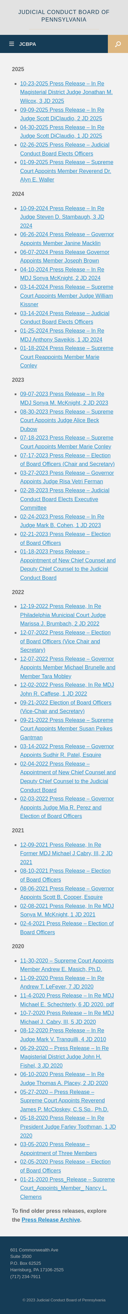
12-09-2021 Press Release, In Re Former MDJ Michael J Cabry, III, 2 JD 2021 (66, 853)
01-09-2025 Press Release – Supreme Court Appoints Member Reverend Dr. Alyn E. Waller (66, 171)
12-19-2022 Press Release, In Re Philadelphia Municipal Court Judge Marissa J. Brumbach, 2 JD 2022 (63, 615)
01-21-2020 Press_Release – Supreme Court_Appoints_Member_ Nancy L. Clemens (67, 1188)
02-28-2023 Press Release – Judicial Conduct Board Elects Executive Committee (64, 499)
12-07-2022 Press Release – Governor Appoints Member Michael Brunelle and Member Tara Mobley (67, 667)
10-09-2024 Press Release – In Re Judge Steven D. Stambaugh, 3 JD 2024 (62, 217)
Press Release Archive (51, 1220)
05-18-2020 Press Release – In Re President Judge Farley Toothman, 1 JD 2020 (68, 1126)
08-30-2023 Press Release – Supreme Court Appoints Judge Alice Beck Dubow (66, 420)
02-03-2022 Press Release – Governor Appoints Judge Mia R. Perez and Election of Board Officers (67, 807)
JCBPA (22, 44)
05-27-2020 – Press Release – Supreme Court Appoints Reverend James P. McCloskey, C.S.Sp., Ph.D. (64, 1100)
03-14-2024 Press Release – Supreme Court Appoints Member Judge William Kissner (66, 295)
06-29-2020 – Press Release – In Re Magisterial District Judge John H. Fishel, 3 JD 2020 (64, 1057)
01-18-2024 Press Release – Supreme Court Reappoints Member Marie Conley (66, 356)
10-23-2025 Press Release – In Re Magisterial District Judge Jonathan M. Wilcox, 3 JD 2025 (66, 92)
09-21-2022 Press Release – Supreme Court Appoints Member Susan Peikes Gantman (66, 728)
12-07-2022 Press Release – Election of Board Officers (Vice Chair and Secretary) (65, 641)
